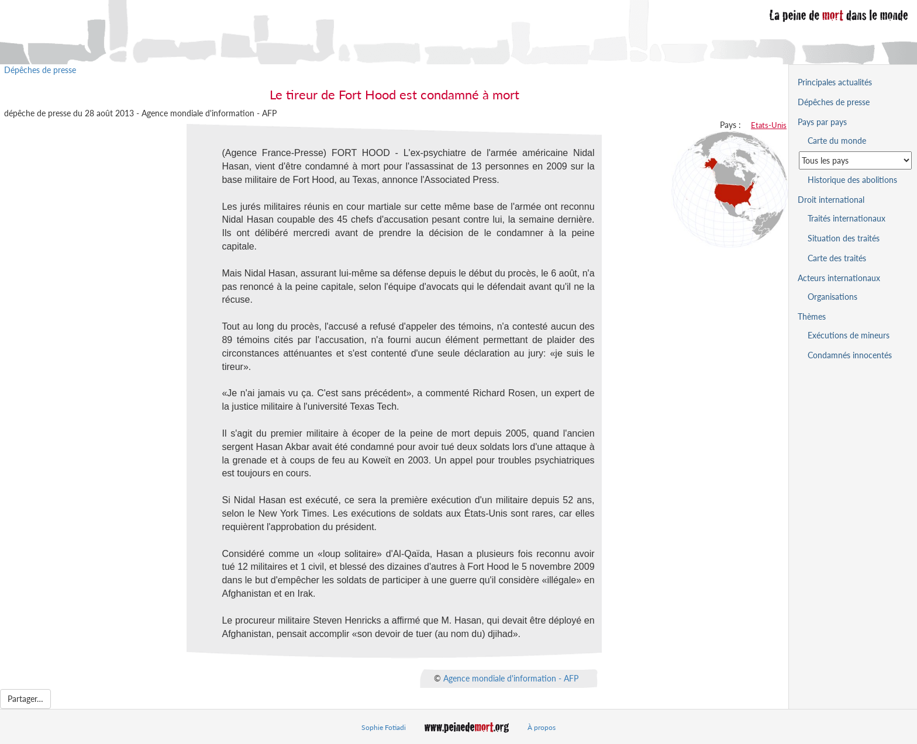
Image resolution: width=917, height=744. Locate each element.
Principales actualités (835, 82)
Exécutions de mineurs (849, 335)
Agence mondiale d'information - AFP (510, 678)
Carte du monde (837, 141)
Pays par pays (822, 122)
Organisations (832, 297)
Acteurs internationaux (839, 278)
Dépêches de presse (40, 70)
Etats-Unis (769, 125)
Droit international (831, 200)
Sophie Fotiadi (383, 727)
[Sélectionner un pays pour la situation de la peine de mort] (855, 160)
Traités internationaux (846, 218)
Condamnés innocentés (850, 355)
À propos (542, 727)
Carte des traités (837, 258)
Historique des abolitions (852, 180)
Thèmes (812, 316)
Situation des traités (844, 238)
